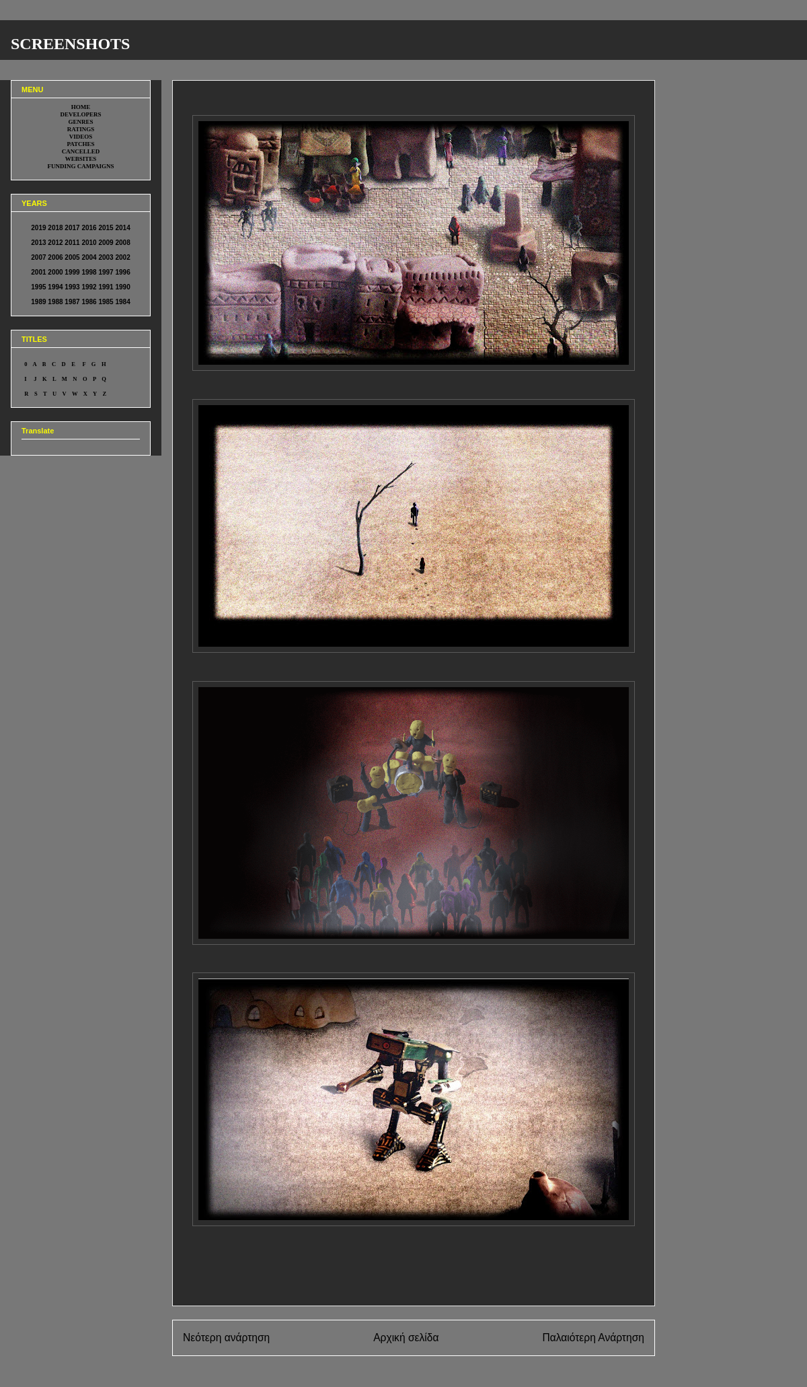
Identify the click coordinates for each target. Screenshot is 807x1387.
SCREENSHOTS (70, 43)
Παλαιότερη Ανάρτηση (593, 1337)
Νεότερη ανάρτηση (226, 1337)
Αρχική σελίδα (405, 1337)
